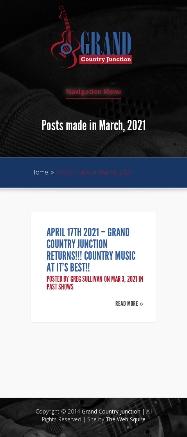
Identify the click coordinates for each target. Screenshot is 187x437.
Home (39, 172)
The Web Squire (126, 419)
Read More (129, 303)
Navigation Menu (93, 92)
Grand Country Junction (111, 411)
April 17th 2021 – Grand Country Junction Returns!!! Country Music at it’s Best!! (91, 250)
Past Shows (60, 286)
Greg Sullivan (86, 279)
